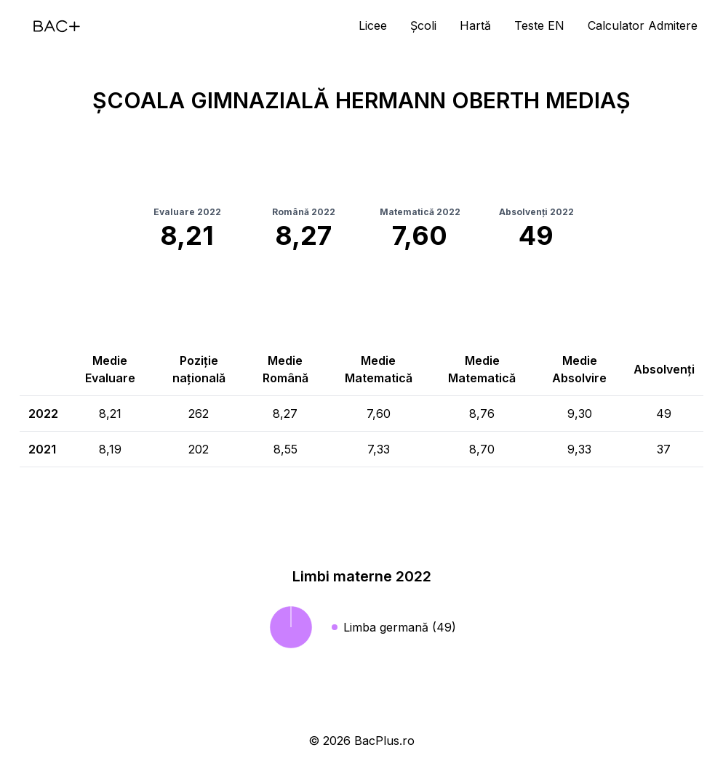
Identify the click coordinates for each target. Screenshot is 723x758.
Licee (373, 25)
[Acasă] (56, 26)
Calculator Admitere (643, 25)
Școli (423, 25)
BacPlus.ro (384, 740)
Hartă (475, 25)
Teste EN (539, 25)
